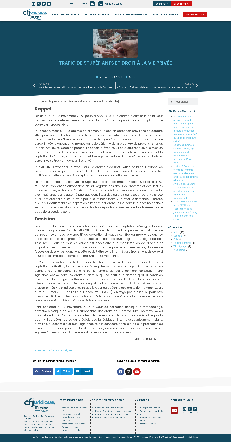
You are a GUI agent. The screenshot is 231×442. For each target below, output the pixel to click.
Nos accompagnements (131, 14)
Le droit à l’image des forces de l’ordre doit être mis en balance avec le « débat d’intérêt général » (185, 173)
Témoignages (180, 246)
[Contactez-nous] (92, 3)
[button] (43, 371)
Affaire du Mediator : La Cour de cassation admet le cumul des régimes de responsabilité (184, 191)
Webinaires (179, 250)
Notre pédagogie (97, 14)
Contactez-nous (77, 3)
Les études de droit (65, 14)
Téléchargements (182, 242)
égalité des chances (165, 14)
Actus (132, 77)
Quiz (175, 239)
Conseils (177, 235)
